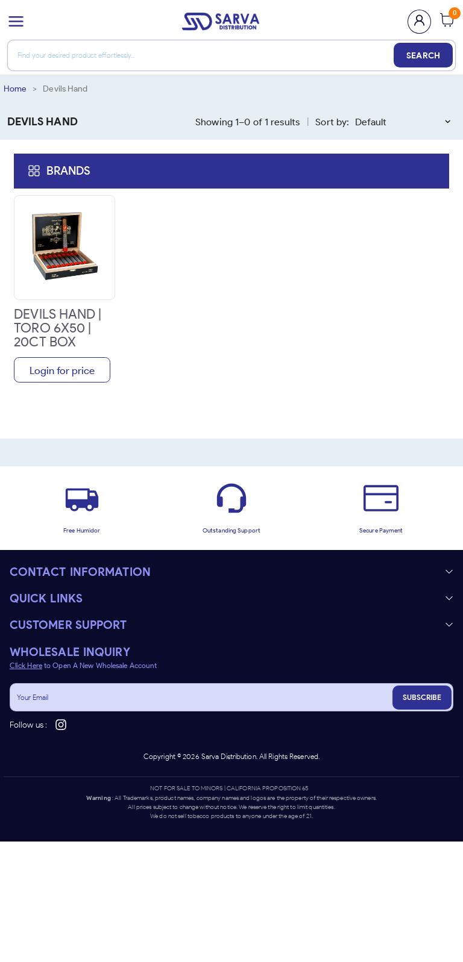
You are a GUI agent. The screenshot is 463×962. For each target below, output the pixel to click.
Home (15, 89)
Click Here (26, 665)
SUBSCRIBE (422, 697)
